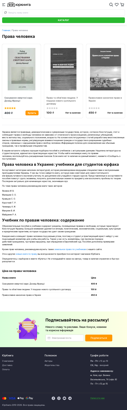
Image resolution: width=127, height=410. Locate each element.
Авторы (48, 361)
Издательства (52, 365)
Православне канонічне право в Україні (105, 99)
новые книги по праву (26, 254)
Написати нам (97, 398)
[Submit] (5, 13)
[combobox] (63, 12)
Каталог (63, 20)
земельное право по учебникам (70, 249)
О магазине (7, 361)
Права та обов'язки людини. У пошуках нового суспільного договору (62, 101)
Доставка (7, 365)
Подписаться (99, 338)
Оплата (5, 369)
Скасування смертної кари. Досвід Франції (18, 99)
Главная (6, 30)
